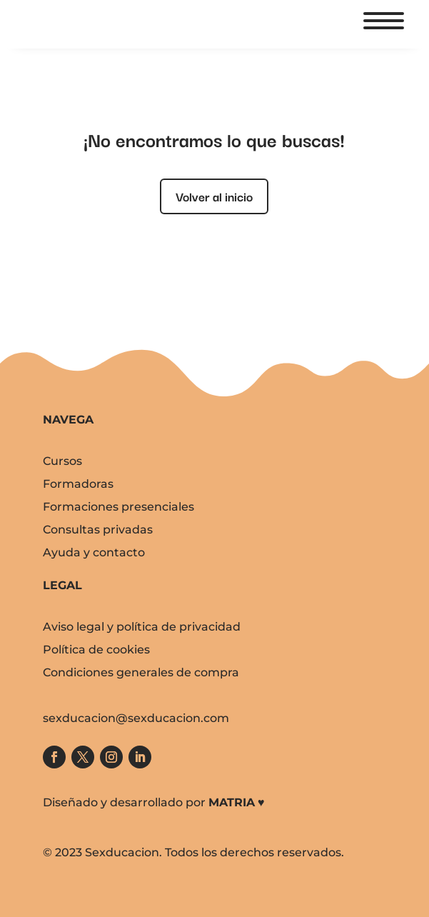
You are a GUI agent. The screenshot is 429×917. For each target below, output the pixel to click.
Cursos (62, 461)
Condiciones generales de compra (141, 672)
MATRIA (231, 802)
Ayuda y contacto (94, 552)
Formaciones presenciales (118, 506)
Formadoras (78, 484)
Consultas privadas (98, 529)
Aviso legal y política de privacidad (142, 626)
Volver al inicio (214, 196)
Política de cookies (96, 649)
